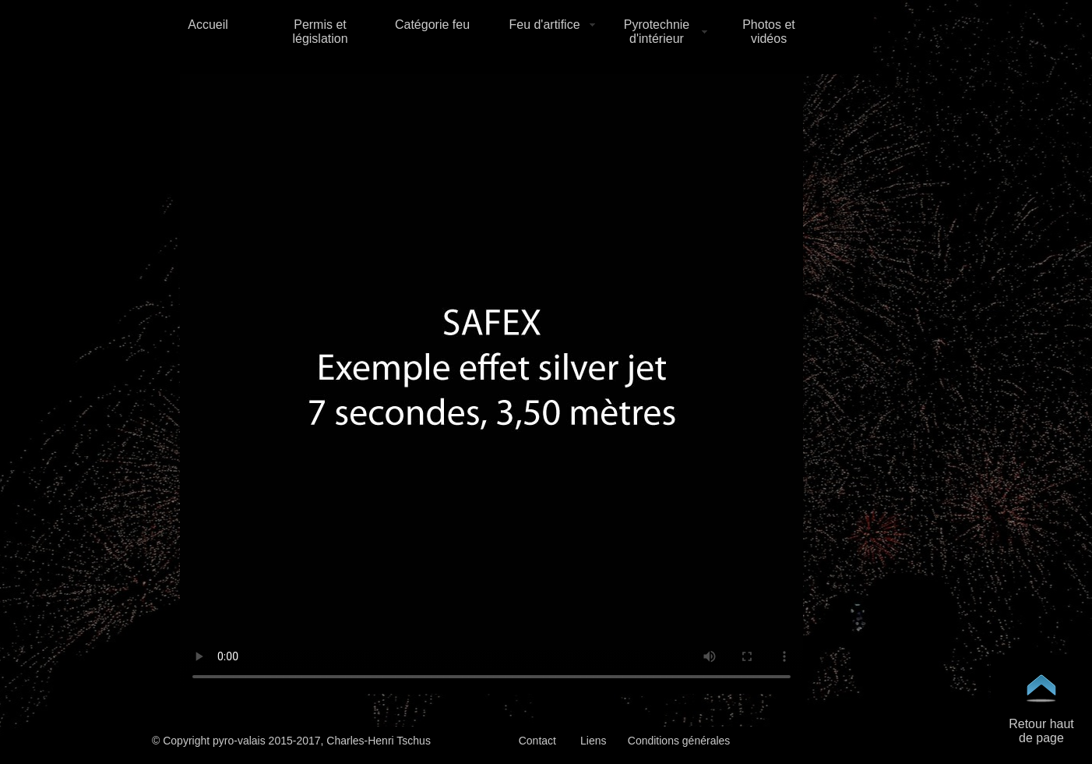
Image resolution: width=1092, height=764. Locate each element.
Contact (537, 740)
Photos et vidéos (768, 31)
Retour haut (1041, 723)
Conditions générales (679, 740)
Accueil (208, 24)
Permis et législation (319, 31)
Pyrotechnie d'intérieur (657, 31)
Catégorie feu (432, 24)
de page (1041, 738)
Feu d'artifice (544, 24)
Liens (593, 740)
